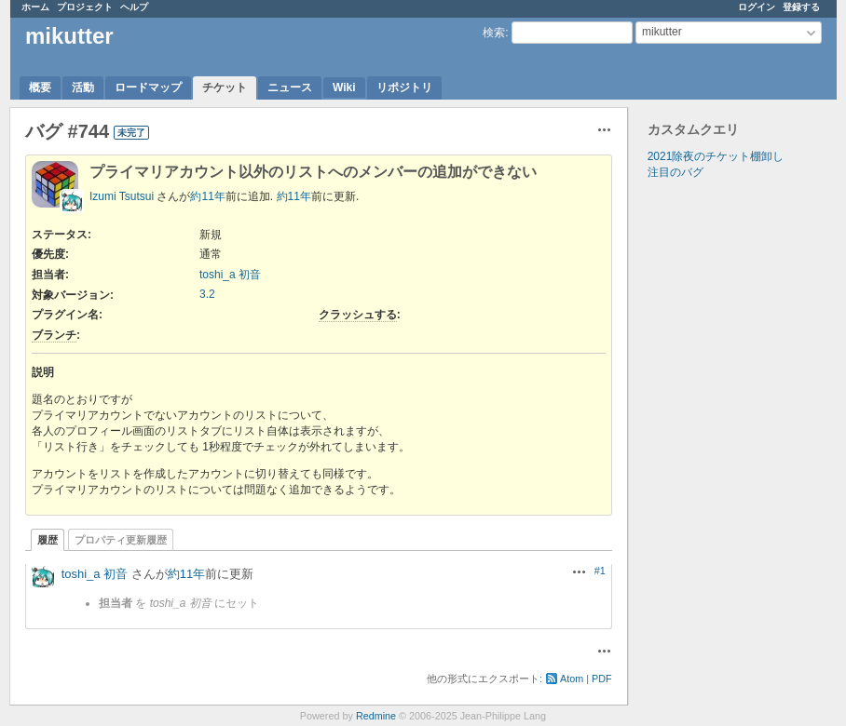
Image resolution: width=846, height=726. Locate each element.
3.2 (207, 294)
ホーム (35, 7)
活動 (83, 87)
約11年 (207, 196)
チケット (224, 87)
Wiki (344, 87)
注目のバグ (675, 172)
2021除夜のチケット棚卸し (716, 156)
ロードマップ (148, 87)
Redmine (376, 715)
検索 (494, 32)
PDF (602, 678)
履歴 (47, 539)
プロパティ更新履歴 (121, 539)
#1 (600, 570)
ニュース (289, 87)
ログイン (756, 7)
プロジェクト (85, 7)
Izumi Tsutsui (121, 196)
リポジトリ (404, 87)
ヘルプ (134, 7)
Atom (571, 678)
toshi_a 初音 (230, 274)
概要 (40, 87)
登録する (801, 7)
